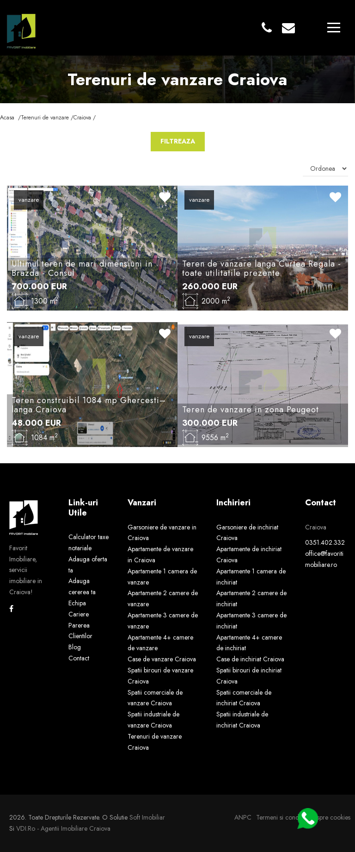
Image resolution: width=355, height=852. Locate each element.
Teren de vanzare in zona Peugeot (250, 410)
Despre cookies (329, 817)
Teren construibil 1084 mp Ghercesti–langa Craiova (89, 405)
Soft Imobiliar (147, 817)
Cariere (78, 614)
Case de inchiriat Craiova (250, 659)
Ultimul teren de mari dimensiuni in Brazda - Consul (82, 268)
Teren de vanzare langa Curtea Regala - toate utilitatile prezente (261, 268)
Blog (74, 647)
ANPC (242, 817)
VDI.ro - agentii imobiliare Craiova (63, 828)
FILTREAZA (177, 141)
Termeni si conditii (280, 817)
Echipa (77, 603)
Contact (78, 658)
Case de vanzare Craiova (162, 659)
